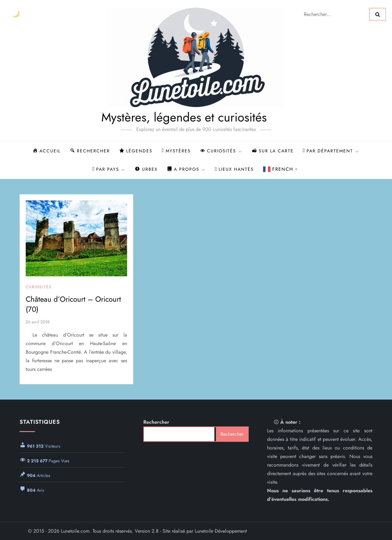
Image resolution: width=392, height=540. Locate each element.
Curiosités (39, 287)
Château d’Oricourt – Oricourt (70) (73, 304)
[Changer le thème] (15, 14)
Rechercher (156, 422)
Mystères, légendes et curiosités (164, 117)
